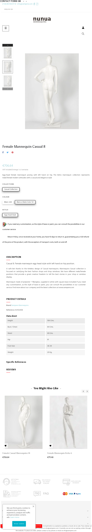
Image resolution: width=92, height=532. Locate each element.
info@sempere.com (25, 4)
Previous (7, 89)
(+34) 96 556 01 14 (9, 4)
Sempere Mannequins (20, 305)
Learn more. (14, 517)
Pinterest (12, 152)
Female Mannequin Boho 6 (59, 453)
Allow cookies (19, 524)
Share (3, 152)
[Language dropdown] (7, 9)
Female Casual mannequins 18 (16, 453)
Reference (10, 310)
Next (7, 45)
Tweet (8, 152)
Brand (8, 305)
